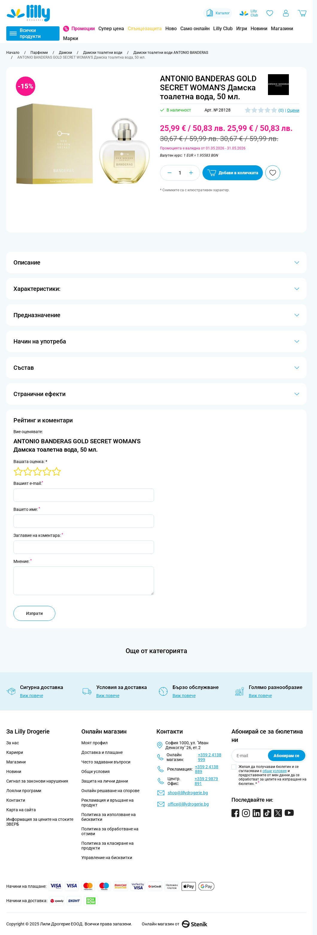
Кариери (14, 752)
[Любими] (269, 13)
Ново (171, 28)
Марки (70, 38)
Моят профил (94, 742)
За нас (12, 742)
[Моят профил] (285, 13)
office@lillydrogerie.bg (188, 804)
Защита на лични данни (104, 781)
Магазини (282, 28)
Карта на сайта (21, 809)
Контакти (15, 800)
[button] (278, 84)
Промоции (83, 28)
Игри (241, 28)
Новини (259, 28)
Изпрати (34, 613)
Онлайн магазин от (174, 924)
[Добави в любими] (272, 172)
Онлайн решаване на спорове (110, 790)
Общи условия (95, 771)
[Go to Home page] (28, 13)
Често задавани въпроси (105, 762)
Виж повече (31, 695)
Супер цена (111, 28)
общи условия (275, 771)
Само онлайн (195, 28)
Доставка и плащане (102, 752)
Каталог (217, 13)
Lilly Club (223, 28)
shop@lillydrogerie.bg (188, 792)
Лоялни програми (23, 790)
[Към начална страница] (12, 52)
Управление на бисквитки (106, 857)
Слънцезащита (145, 28)
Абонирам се (286, 755)
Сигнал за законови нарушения (37, 781)
